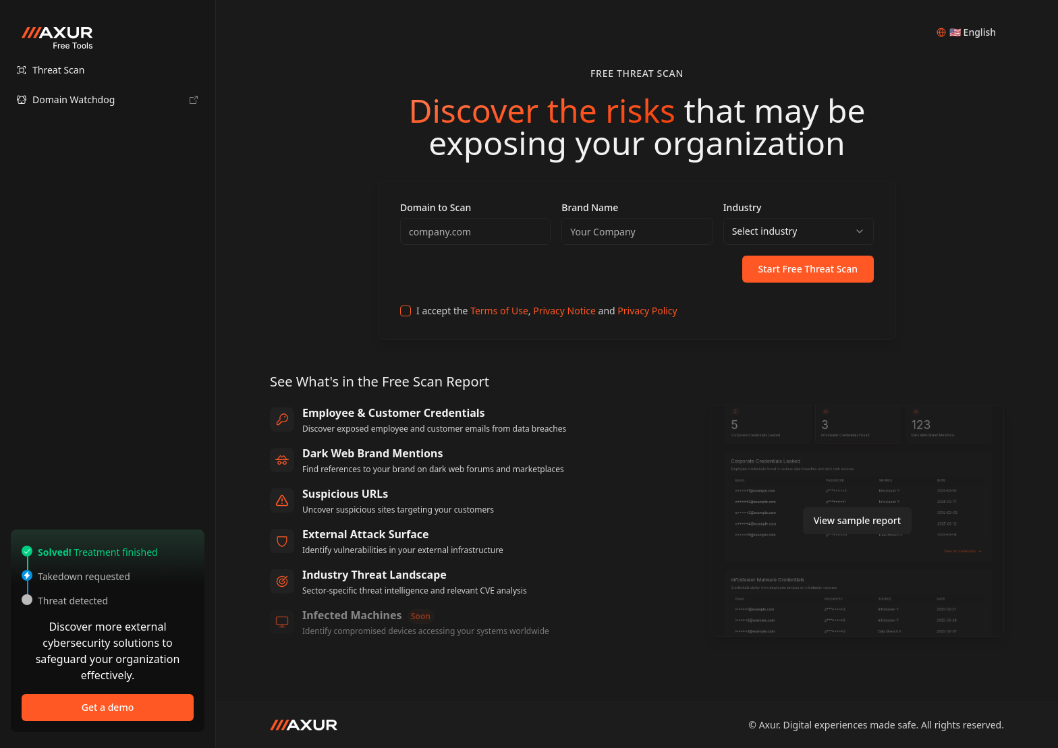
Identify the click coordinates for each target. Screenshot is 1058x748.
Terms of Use (499, 310)
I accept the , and (546, 310)
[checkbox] (405, 311)
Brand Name (589, 207)
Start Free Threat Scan (808, 268)
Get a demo (108, 707)
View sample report (857, 520)
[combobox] (798, 231)
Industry (742, 207)
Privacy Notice (564, 310)
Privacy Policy (647, 310)
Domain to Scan (435, 207)
